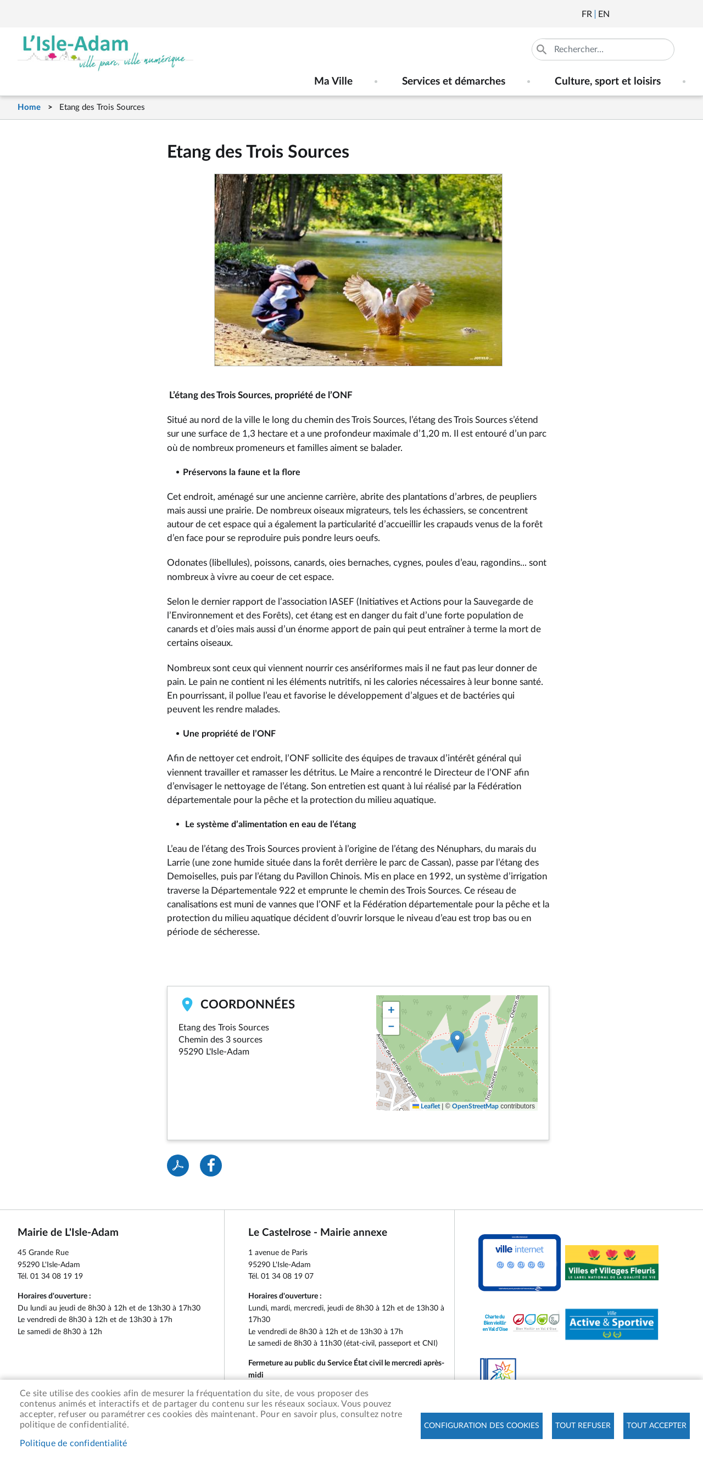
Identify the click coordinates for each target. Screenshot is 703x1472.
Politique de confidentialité (73, 1443)
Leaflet (426, 1106)
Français (587, 14)
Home (29, 107)
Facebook (648, 14)
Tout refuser (583, 1426)
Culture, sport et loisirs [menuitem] (608, 81)
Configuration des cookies (481, 1426)
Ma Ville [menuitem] (333, 81)
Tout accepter (657, 1426)
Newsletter (619, 14)
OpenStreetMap (475, 1106)
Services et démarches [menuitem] (453, 81)
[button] (457, 1041)
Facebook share (211, 1166)
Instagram (678, 14)
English (604, 14)
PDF (178, 1166)
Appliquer (542, 49)
